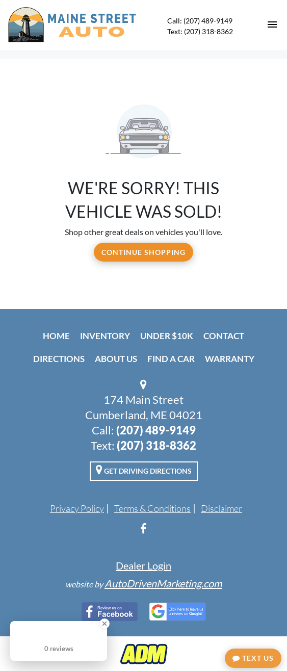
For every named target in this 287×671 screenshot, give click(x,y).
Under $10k (166, 335)
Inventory (105, 335)
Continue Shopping (143, 252)
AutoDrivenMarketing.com (163, 583)
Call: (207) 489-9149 (199, 20)
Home (56, 335)
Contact (223, 335)
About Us (116, 358)
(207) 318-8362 (156, 445)
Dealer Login (143, 565)
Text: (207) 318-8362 (200, 31)
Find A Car (171, 358)
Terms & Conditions (152, 508)
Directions (59, 358)
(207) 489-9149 (156, 430)
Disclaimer (221, 508)
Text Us (253, 658)
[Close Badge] (104, 623)
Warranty (229, 358)
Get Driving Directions (144, 469)
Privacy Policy (77, 508)
